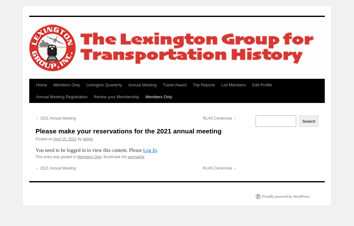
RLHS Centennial (220, 118)
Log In (150, 150)
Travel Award (174, 85)
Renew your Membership (116, 96)
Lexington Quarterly (104, 85)
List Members (233, 85)
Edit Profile (262, 85)
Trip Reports (204, 85)
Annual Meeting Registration (61, 96)
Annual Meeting (142, 85)
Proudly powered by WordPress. (286, 196)
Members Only (66, 85)
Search (308, 121)
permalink (136, 157)
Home (41, 85)
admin (88, 139)
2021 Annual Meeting (56, 118)
